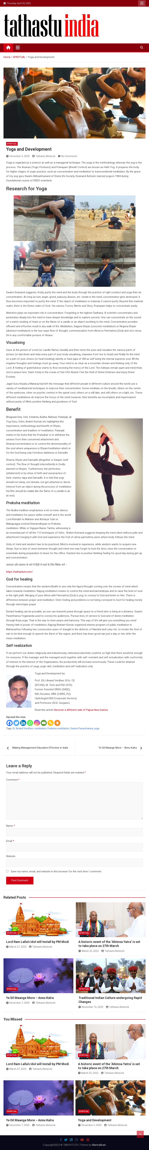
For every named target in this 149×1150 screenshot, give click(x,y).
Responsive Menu (141, 3)
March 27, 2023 (16, 946)
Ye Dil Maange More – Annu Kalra (118, 747)
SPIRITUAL (12, 144)
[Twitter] (16, 723)
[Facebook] (9, 723)
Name (10, 825)
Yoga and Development (94, 1120)
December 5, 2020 (18, 156)
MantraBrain (99, 1144)
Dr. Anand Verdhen (23, 728)
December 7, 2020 (18, 1002)
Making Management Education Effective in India (40, 747)
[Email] (44, 723)
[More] (57, 723)
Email (10, 841)
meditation (40, 728)
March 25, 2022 (88, 951)
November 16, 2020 (90, 1007)
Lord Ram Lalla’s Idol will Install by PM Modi (37, 942)
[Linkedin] (23, 723)
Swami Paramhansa (81, 728)
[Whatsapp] (30, 723)
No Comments (69, 156)
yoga (96, 728)
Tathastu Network (43, 156)
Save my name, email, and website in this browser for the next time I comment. (56, 871)
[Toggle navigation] (17, 47)
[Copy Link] (50, 723)
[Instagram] (37, 723)
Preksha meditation (58, 728)
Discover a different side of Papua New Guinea (81, 709)
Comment (13, 779)
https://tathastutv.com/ (19, 571)
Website (10, 856)
